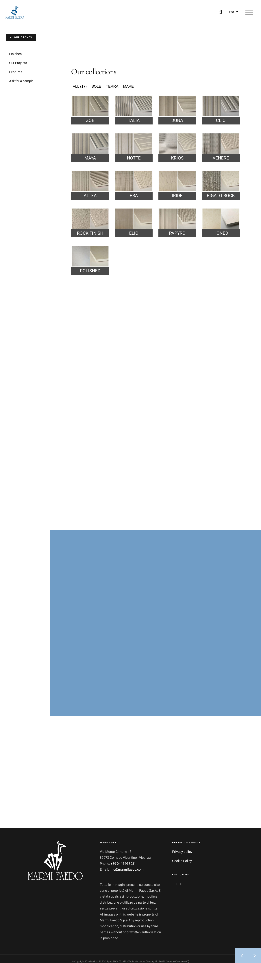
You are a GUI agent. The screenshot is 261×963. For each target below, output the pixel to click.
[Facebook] (172, 884)
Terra (112, 86)
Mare (128, 86)
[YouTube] (180, 884)
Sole (96, 86)
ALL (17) (80, 86)
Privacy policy (182, 851)
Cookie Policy (182, 861)
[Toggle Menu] (249, 12)
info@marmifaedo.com (127, 869)
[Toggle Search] (220, 12)
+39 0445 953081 (123, 863)
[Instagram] (176, 884)
